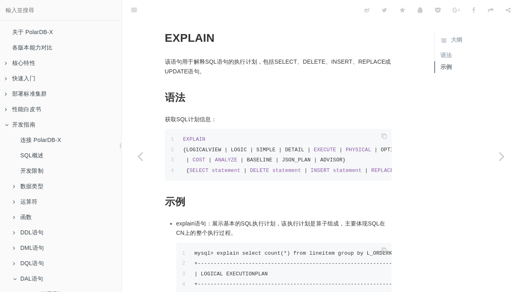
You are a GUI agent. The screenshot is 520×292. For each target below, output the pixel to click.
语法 (446, 35)
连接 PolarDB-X (40, 140)
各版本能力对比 (32, 47)
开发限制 (31, 170)
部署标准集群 (26, 93)
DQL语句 (28, 263)
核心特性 (20, 63)
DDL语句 (28, 232)
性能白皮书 (23, 109)
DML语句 (28, 248)
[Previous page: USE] (140, 156)
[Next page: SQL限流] (501, 156)
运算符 (25, 201)
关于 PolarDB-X (32, 32)
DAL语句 (28, 278)
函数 (22, 217)
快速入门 (20, 78)
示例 (446, 46)
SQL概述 (31, 155)
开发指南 (20, 124)
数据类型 (28, 186)
